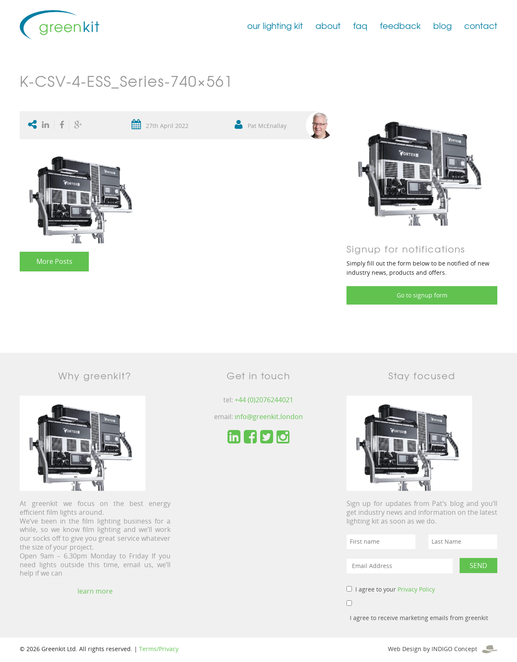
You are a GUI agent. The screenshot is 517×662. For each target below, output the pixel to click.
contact (480, 25)
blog (442, 25)
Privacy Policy (416, 589)
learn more (95, 591)
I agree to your (395, 589)
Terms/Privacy (158, 649)
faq (360, 25)
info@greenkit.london (269, 416)
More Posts (54, 261)
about (328, 25)
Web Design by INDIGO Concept (442, 649)
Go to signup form (422, 295)
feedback (400, 25)
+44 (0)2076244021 (264, 399)
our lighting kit (275, 25)
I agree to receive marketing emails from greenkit (419, 618)
